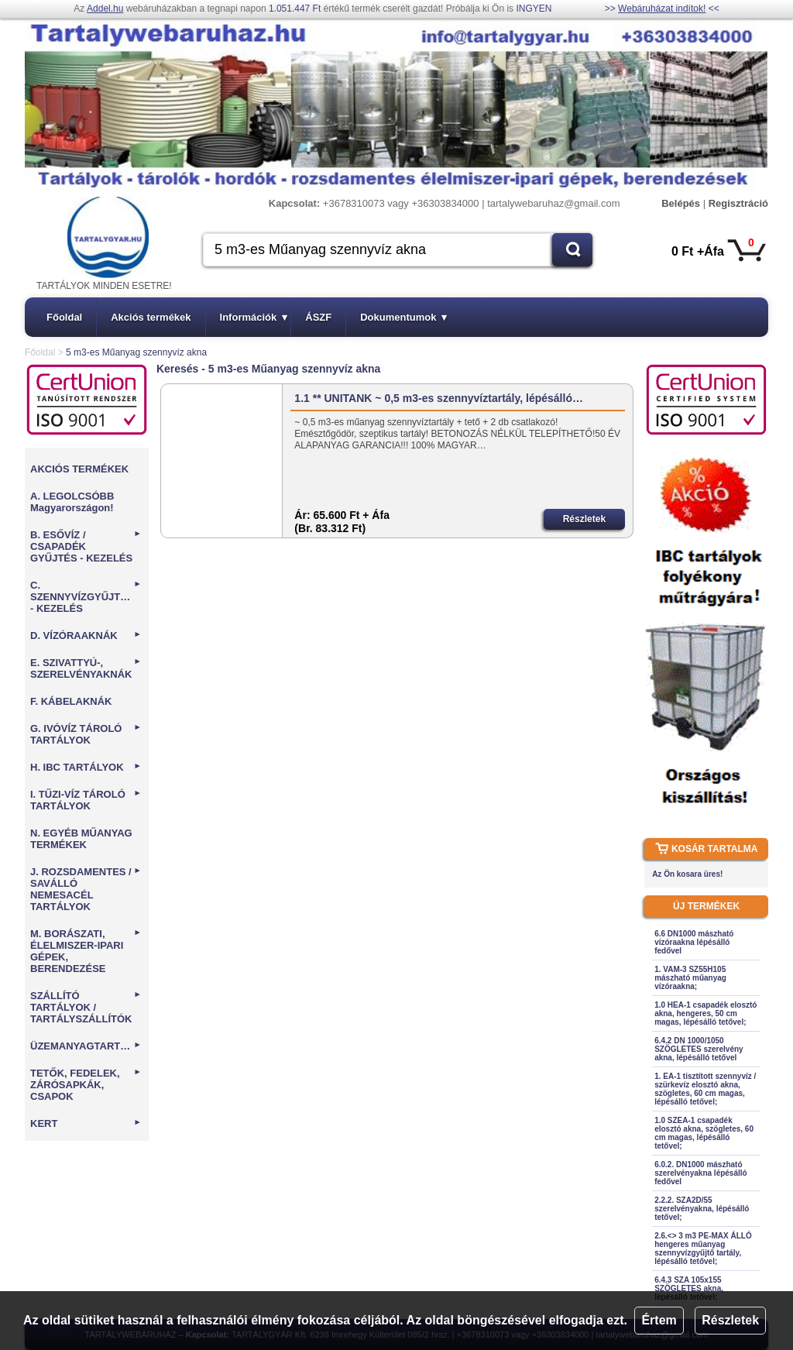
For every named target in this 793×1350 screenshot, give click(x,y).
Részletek (730, 1320)
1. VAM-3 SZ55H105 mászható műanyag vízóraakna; (690, 978)
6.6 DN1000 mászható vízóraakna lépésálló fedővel (693, 942)
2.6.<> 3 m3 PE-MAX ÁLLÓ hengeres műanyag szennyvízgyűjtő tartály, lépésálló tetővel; (703, 1248)
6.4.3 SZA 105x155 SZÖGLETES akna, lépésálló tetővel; (688, 1288)
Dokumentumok (403, 317)
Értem (658, 1320)
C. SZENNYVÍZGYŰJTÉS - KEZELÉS (86, 596)
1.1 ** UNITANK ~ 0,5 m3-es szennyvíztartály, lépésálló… (438, 398)
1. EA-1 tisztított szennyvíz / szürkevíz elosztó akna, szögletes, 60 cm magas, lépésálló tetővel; (705, 1089)
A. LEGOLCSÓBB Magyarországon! (72, 502)
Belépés (680, 203)
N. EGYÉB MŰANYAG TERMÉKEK (81, 838)
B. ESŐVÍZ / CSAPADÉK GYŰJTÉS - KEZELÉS (86, 546)
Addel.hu (105, 8)
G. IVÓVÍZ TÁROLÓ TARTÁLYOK (86, 734)
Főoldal (64, 317)
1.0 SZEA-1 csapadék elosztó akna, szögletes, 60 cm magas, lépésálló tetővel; (704, 1133)
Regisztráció (738, 203)
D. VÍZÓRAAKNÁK (86, 635)
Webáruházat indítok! (661, 8)
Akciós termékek (151, 317)
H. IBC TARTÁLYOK (86, 767)
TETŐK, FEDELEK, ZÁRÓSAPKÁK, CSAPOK (86, 1084)
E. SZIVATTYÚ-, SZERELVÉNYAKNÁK (86, 668)
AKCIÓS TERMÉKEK (79, 469)
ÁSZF (318, 317)
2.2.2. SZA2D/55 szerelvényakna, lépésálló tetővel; (701, 1208)
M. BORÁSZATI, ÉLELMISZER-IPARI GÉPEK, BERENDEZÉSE (86, 951)
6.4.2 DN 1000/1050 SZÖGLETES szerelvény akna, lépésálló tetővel (698, 1049)
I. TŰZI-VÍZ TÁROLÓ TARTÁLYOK (86, 800)
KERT (86, 1123)
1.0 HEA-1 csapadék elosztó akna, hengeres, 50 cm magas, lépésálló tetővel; (705, 1013)
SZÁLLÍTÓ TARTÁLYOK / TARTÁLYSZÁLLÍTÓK (86, 1007)
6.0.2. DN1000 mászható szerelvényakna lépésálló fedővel (700, 1173)
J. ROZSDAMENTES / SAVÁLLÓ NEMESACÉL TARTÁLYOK (86, 889)
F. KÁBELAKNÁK (71, 701)
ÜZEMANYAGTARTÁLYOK (87, 1046)
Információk (254, 317)
